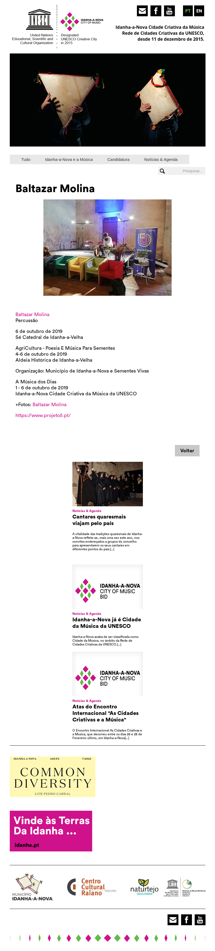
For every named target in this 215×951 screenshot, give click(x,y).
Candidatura (118, 159)
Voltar (187, 450)
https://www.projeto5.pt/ (43, 415)
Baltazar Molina (32, 314)
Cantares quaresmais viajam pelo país (99, 520)
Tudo (25, 159)
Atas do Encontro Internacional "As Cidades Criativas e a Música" (105, 713)
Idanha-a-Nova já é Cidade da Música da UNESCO (106, 623)
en (199, 11)
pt (188, 11)
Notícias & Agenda (161, 159)
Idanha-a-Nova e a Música (69, 159)
